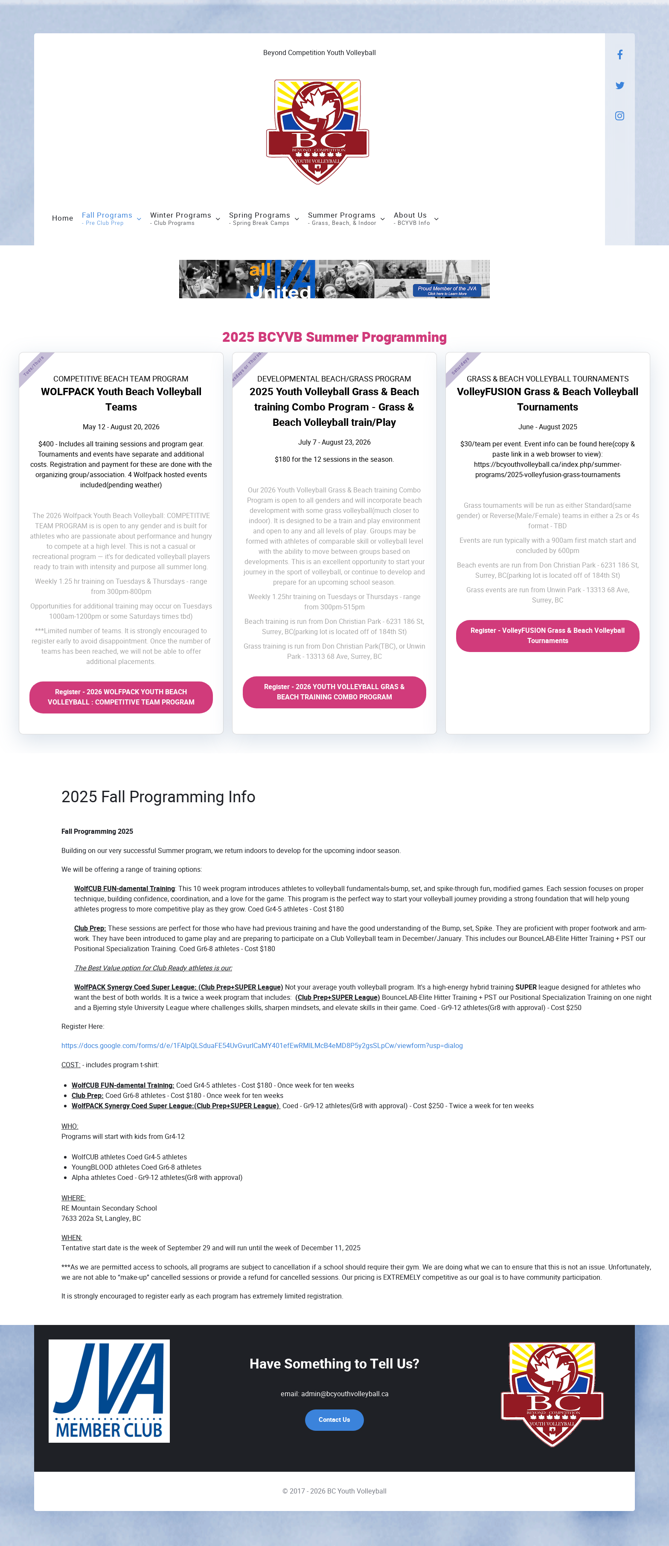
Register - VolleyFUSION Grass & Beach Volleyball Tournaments (548, 637)
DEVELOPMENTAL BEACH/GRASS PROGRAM (334, 380)
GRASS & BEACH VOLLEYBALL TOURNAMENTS (548, 380)
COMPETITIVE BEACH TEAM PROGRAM (121, 380)
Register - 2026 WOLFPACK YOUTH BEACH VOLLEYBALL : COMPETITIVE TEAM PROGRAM (121, 698)
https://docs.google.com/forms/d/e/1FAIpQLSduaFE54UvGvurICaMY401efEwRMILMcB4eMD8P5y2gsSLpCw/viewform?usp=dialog (262, 1047)
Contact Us (334, 1421)
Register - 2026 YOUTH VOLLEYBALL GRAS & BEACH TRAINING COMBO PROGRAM (334, 693)
